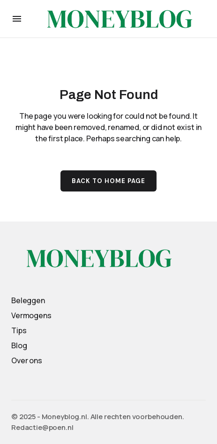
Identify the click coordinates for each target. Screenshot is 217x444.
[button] (16, 18)
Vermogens (31, 315)
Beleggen (28, 300)
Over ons (26, 360)
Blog (19, 345)
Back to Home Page (109, 181)
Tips (18, 330)
